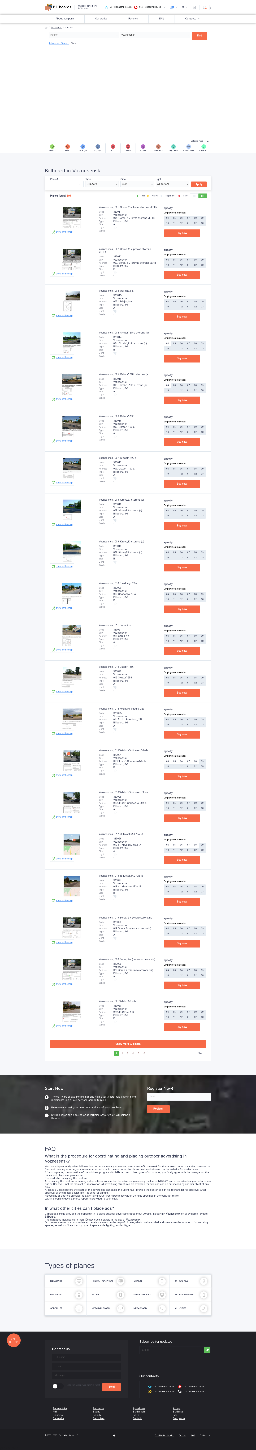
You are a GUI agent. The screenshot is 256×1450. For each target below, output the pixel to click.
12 (181, 223)
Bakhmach (139, 1412)
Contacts (193, 19)
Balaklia (97, 1415)
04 (167, 218)
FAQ (161, 19)
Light (158, 179)
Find (199, 36)
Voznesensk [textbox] (128, 35)
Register (158, 1109)
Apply (199, 184)
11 (174, 223)
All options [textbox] (163, 184)
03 (202, 223)
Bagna (96, 1412)
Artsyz (176, 1408)
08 (195, 218)
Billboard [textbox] (92, 184)
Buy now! (182, 233)
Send (112, 1387)
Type (88, 179)
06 (181, 218)
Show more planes (128, 1044)
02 (195, 223)
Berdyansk (179, 1419)
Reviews (133, 19)
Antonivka (98, 1408)
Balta (136, 1415)
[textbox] (84, 35)
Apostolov (139, 1408)
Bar (175, 1415)
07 (188, 218)
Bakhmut (178, 1412)
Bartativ (137, 1419)
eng (173, 7)
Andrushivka (60, 1408)
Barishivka (99, 1419)
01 (188, 223)
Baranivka (58, 1419)
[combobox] (84, 35)
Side (123, 179)
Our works (101, 19)
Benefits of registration (164, 1435)
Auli (55, 1412)
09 (202, 218)
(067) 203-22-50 (9, 1448)
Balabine (58, 1415)
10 (167, 223)
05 (174, 218)
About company (65, 19)
